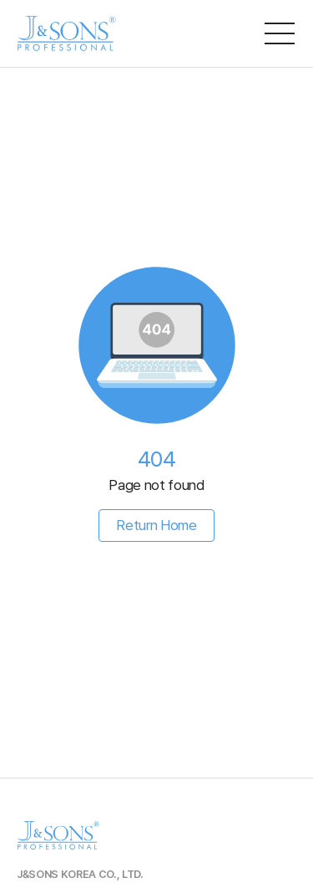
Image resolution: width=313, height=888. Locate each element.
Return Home (156, 525)
